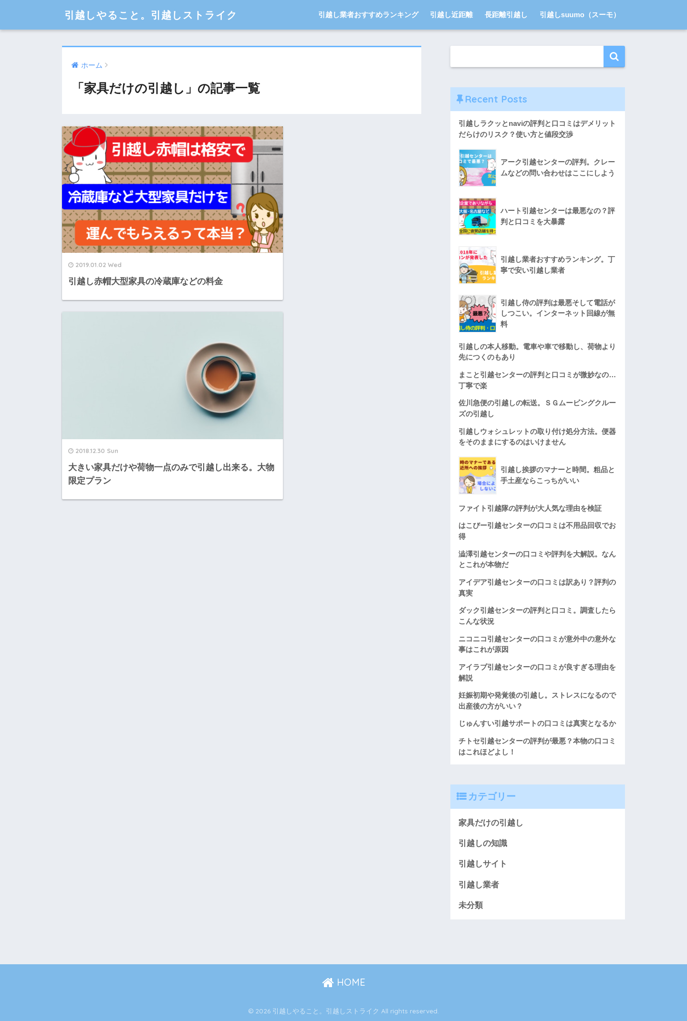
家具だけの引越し (490, 822)
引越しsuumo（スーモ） (580, 14)
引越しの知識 (482, 843)
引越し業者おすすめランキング (368, 14)
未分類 (470, 905)
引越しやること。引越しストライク (158, 14)
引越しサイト (482, 863)
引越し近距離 (451, 14)
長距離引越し (506, 14)
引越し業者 (478, 884)
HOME (343, 982)
